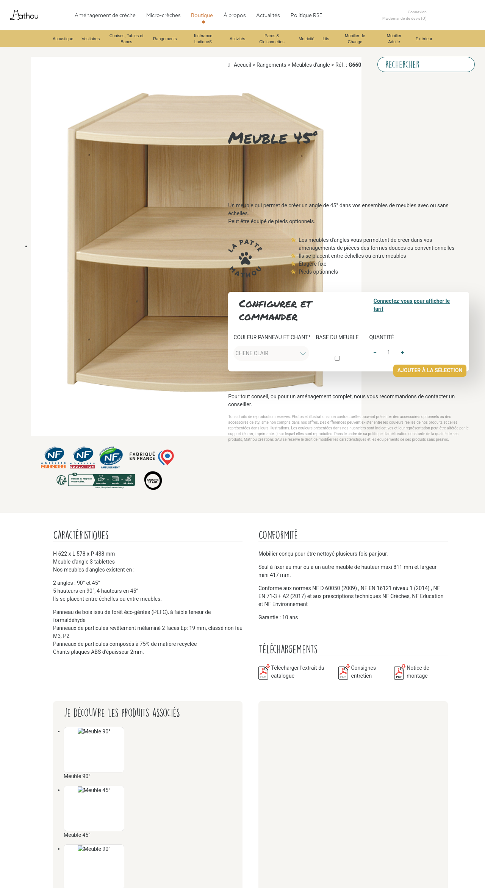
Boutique (29, 33)
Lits (38, 687)
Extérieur (44, 878)
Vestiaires (45, 60)
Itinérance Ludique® (58, 360)
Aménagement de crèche (48, 19)
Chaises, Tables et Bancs (63, 155)
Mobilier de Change (57, 776)
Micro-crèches (35, 26)
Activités (44, 394)
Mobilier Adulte (52, 824)
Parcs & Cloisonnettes (60, 537)
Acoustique (47, 39)
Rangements (48, 258)
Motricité (44, 599)
